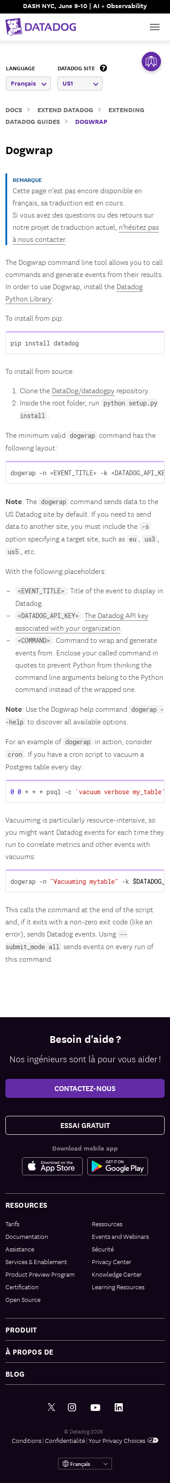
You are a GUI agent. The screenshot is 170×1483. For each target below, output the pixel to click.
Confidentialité (65, 1440)
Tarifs (12, 1223)
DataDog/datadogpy (83, 390)
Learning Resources (118, 1287)
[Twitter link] (51, 1407)
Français (29, 83)
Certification (22, 1287)
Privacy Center (111, 1261)
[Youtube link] (95, 1408)
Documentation (26, 1236)
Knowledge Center (117, 1274)
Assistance (19, 1249)
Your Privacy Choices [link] (123, 1440)
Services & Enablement (36, 1261)
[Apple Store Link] (54, 1166)
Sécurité (103, 1249)
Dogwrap (91, 121)
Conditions (26, 1440)
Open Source (22, 1299)
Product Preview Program (40, 1274)
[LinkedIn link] (119, 1407)
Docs (13, 109)
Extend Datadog (65, 109)
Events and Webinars (120, 1236)
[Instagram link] (72, 1407)
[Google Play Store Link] (117, 1166)
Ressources (107, 1223)
